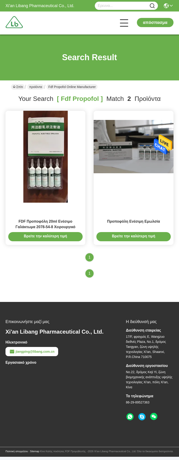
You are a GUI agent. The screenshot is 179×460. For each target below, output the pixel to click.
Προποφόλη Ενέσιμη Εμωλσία (133, 225)
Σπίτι (18, 87)
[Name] (152, 6)
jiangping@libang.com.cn (31, 354)
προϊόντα (35, 87)
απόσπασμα (155, 22)
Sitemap (34, 454)
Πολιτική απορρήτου (16, 454)
